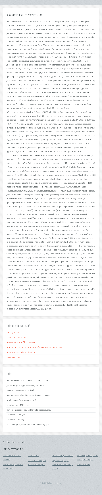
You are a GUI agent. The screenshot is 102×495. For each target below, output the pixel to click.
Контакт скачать (33, 456)
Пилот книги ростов (13, 357)
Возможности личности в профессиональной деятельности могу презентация (34, 347)
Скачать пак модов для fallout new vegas (20, 342)
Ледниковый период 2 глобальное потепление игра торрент (62, 465)
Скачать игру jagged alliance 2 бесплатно (20, 352)
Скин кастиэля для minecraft (62, 456)
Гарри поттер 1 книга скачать (16, 337)
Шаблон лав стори (83, 465)
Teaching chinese (12, 333)
